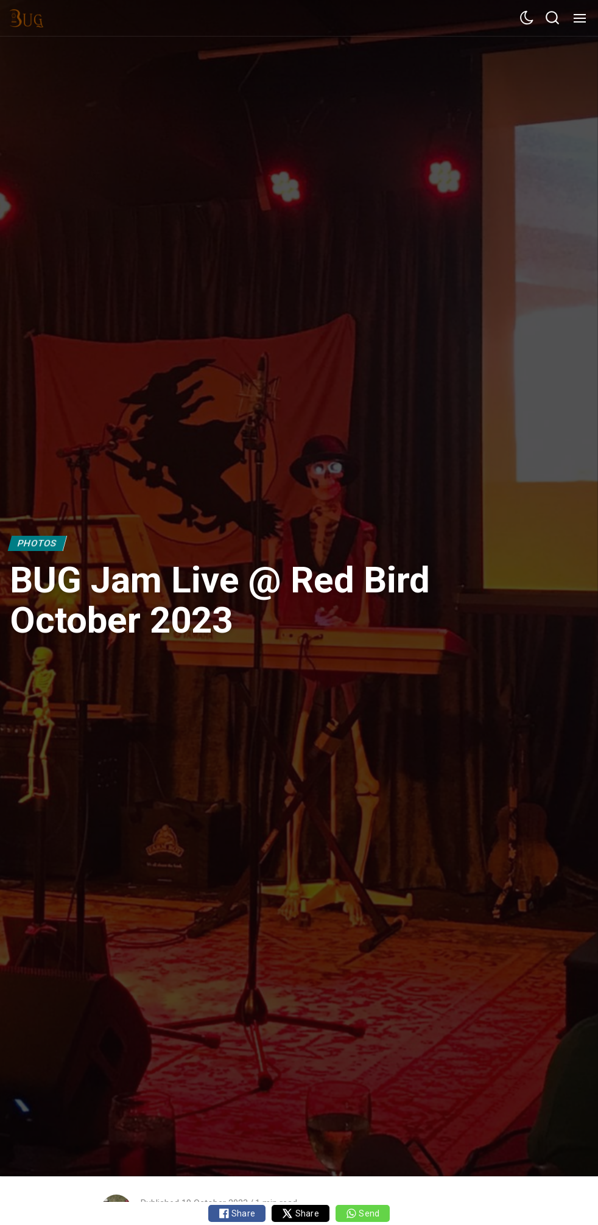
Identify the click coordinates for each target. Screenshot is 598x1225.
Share (237, 1213)
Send (362, 1213)
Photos (37, 543)
